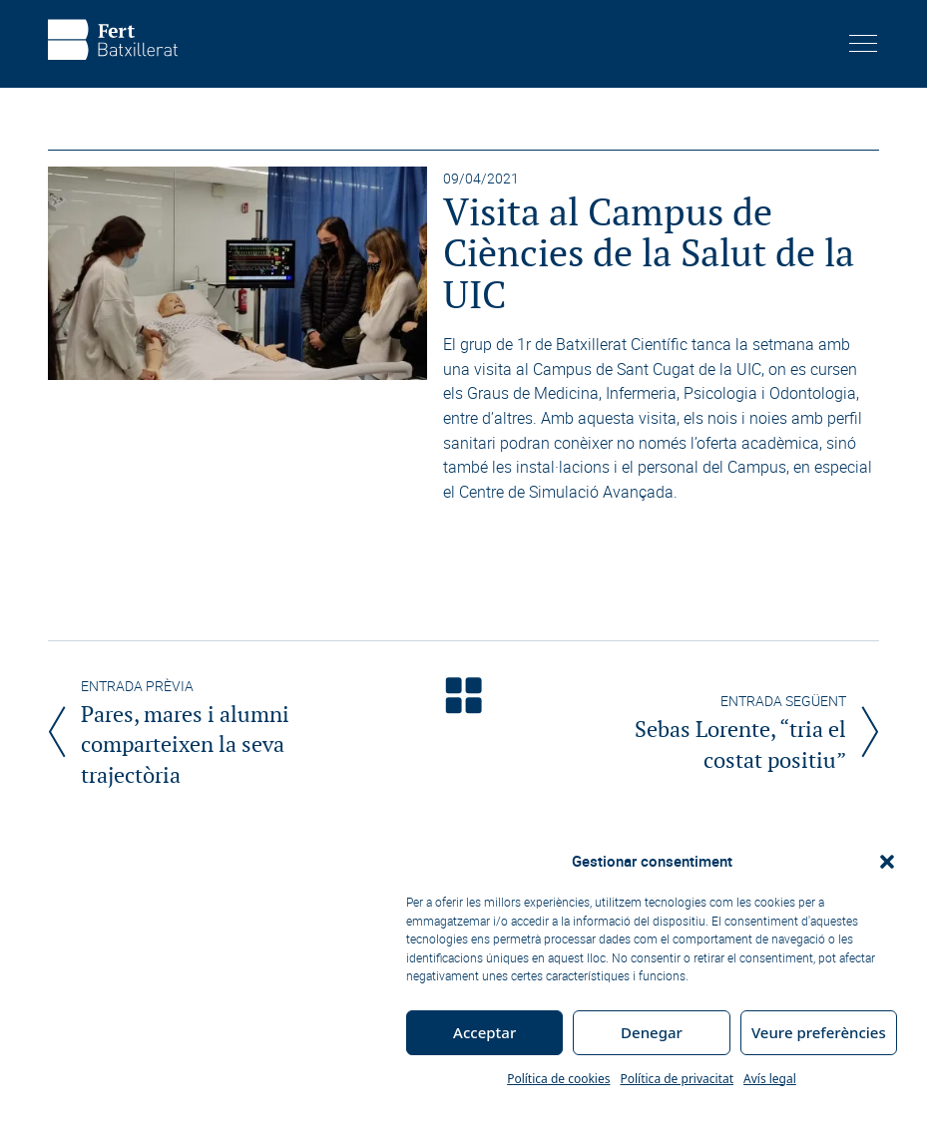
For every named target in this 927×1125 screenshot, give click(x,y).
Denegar (652, 1032)
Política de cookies (558, 1078)
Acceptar (484, 1032)
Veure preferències (818, 1032)
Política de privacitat (676, 1078)
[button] (887, 862)
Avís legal (769, 1078)
